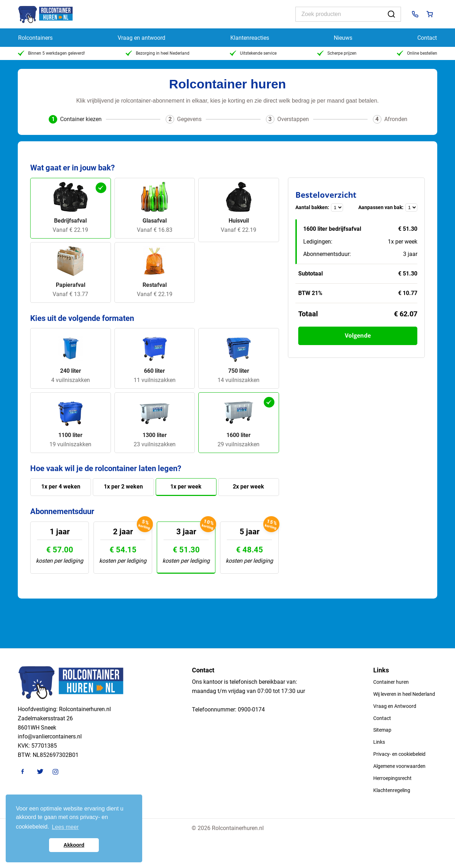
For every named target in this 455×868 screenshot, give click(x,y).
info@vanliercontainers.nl (50, 736)
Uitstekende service (253, 53)
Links (379, 742)
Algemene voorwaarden (399, 766)
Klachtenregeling (391, 790)
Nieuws (343, 37)
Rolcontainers (35, 37)
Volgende (358, 335)
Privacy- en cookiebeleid (399, 754)
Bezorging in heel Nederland (157, 53)
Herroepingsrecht (392, 778)
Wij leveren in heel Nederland (404, 694)
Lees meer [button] (65, 827)
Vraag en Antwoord (394, 706)
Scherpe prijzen (337, 53)
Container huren (391, 682)
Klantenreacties (249, 37)
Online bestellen (417, 53)
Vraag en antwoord (141, 37)
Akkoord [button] (74, 845)
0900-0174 (251, 709)
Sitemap (382, 730)
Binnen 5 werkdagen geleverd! (51, 53)
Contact (427, 37)
